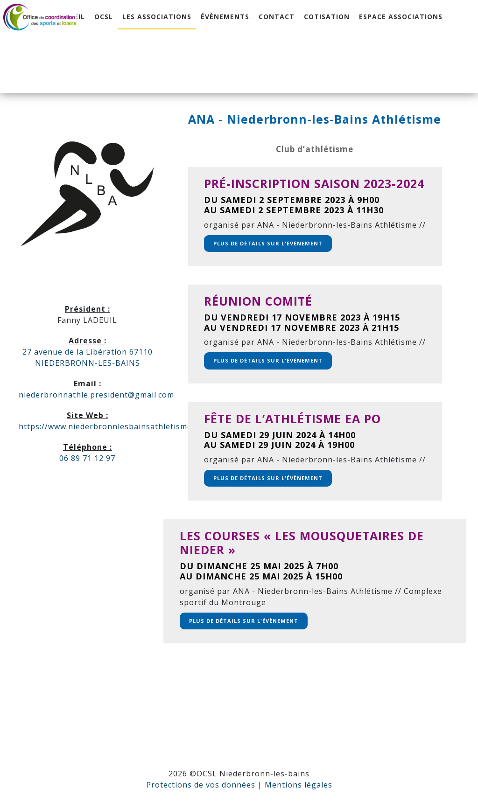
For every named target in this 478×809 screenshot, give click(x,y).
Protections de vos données (200, 785)
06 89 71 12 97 (87, 458)
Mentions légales (298, 785)
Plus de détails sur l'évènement (268, 243)
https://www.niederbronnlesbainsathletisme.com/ (116, 426)
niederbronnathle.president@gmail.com (96, 395)
